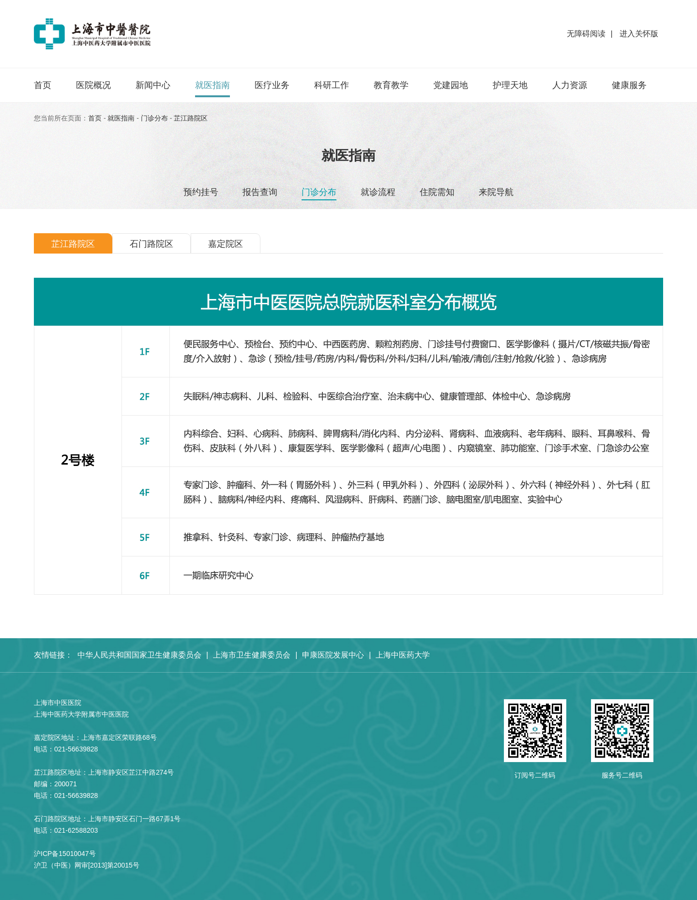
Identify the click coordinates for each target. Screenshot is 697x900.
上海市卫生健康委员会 (251, 655)
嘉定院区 (225, 244)
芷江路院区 (191, 118)
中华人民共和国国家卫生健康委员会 (139, 655)
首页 (42, 85)
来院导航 (496, 192)
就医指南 (212, 85)
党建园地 (450, 85)
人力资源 (569, 85)
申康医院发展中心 (333, 655)
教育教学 (391, 85)
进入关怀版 (638, 34)
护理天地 (510, 85)
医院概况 (93, 85)
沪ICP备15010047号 (65, 853)
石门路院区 (151, 244)
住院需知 (437, 192)
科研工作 (331, 85)
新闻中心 (153, 85)
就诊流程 (378, 192)
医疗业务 (272, 85)
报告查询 (259, 192)
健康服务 (629, 85)
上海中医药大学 (403, 655)
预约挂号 (200, 192)
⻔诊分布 (154, 118)
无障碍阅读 (586, 34)
